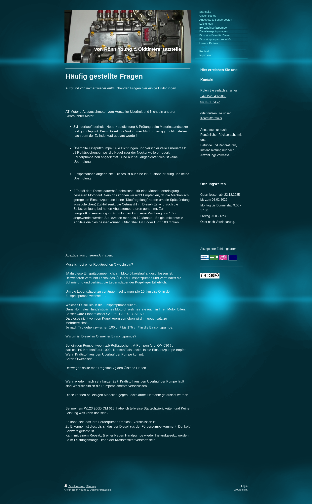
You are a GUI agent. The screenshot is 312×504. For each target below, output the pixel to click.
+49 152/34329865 (213, 96)
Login (244, 486)
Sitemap (91, 486)
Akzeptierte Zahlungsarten (218, 249)
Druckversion (74, 486)
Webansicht (241, 489)
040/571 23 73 (210, 102)
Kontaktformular (211, 118)
